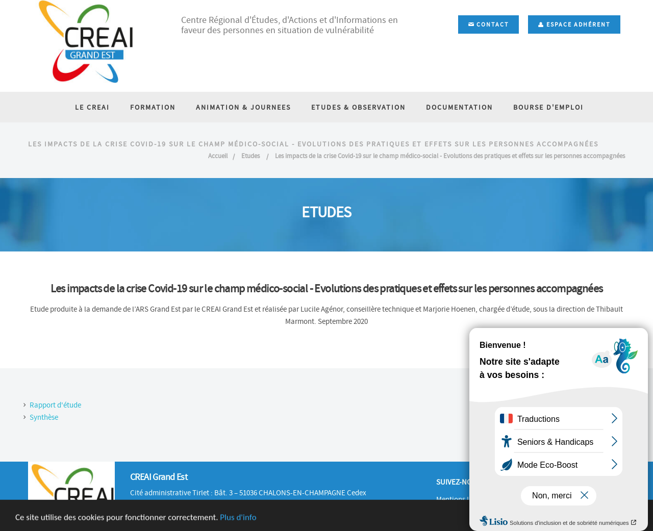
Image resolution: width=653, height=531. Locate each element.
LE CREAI (92, 107)
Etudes (251, 155)
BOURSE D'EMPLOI (548, 107)
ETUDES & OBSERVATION (358, 107)
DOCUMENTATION (459, 107)
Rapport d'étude (55, 405)
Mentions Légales (463, 499)
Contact (488, 24)
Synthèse (44, 417)
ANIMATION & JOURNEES (243, 107)
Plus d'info (238, 522)
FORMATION (152, 107)
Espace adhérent (574, 24)
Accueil (218, 155)
